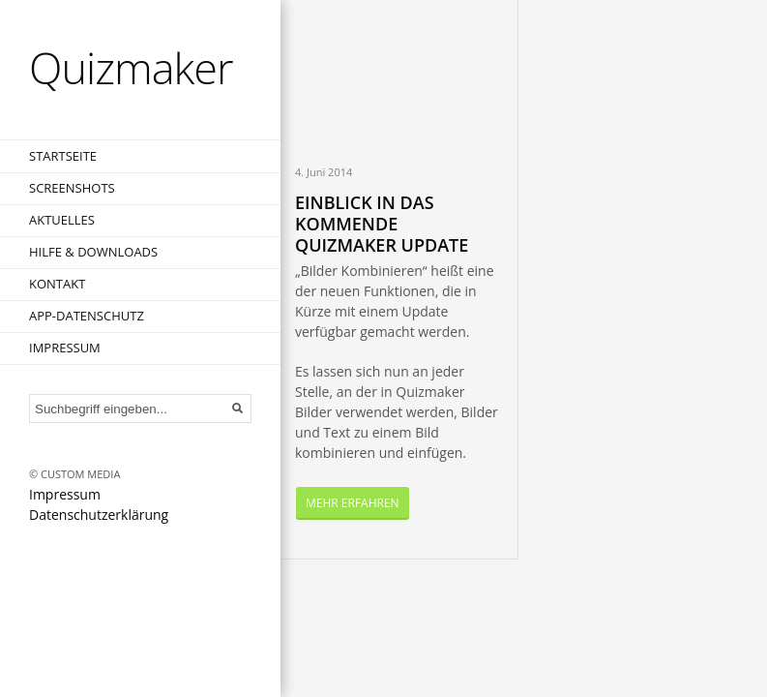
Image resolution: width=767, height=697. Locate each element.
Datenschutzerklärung (98, 514)
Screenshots (72, 188)
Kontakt (57, 283)
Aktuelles (62, 219)
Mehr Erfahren (352, 503)
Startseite (63, 156)
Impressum (65, 347)
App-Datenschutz (86, 315)
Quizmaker (131, 67)
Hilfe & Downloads (93, 251)
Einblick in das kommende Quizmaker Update (381, 224)
